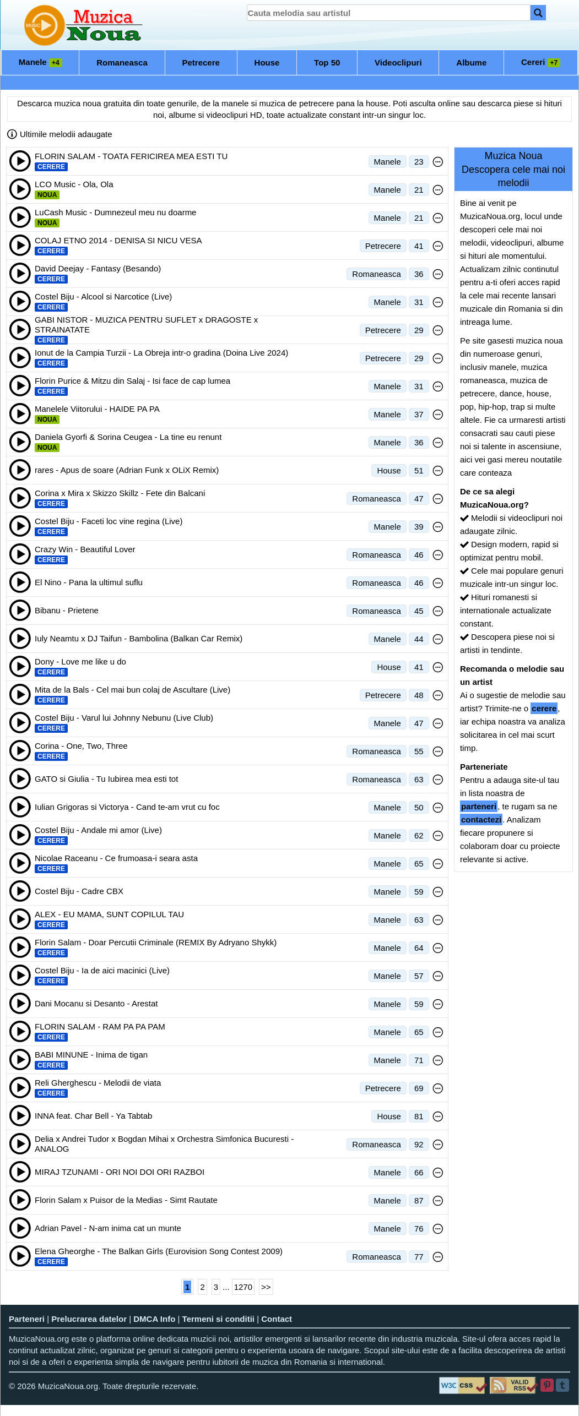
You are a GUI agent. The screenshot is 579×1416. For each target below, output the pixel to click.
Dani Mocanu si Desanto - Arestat (96, 1003)
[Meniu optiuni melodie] (438, 162)
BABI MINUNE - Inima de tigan (91, 1054)
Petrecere (201, 62)
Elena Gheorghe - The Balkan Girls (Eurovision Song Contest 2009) (159, 1251)
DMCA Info (154, 1319)
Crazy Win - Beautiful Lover (85, 549)
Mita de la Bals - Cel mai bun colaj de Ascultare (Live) (132, 689)
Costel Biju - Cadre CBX (79, 891)
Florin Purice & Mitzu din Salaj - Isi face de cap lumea (132, 380)
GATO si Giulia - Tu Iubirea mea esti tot (106, 778)
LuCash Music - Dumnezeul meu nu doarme (115, 212)
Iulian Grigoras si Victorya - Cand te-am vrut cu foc (127, 807)
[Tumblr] (563, 1385)
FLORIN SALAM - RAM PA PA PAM (100, 1026)
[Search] (538, 12)
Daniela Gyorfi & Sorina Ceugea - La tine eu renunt (128, 437)
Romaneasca (122, 62)
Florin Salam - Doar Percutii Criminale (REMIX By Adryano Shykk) (156, 942)
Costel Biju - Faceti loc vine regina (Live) (108, 521)
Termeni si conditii (218, 1319)
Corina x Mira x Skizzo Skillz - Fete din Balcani (120, 493)
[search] (389, 12)
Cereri (540, 62)
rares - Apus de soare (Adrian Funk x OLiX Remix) (127, 470)
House (267, 62)
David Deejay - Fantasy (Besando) (98, 268)
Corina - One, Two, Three (81, 745)
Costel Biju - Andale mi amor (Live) (98, 830)
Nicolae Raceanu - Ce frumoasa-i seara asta (116, 858)
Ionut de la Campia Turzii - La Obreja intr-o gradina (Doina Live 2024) (161, 352)
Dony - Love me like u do (80, 661)
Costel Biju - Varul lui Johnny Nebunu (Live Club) (124, 717)
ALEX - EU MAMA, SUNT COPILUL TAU (109, 914)
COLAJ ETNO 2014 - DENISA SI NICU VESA (118, 240)
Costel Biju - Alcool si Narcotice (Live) (103, 296)
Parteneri (27, 1319)
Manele (40, 62)
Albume (471, 62)
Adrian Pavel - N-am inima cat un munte (108, 1228)
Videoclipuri (398, 62)
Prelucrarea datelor (89, 1319)
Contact (276, 1319)
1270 (243, 1287)
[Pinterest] (547, 1385)
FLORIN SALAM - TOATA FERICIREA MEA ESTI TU (131, 156)
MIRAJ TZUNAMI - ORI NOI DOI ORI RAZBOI (119, 1172)
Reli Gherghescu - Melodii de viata (98, 1082)
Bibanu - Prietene (67, 610)
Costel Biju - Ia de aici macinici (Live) (102, 970)
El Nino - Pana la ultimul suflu (89, 582)
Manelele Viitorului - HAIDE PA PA (97, 408)
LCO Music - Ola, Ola (74, 184)
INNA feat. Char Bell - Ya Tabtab (93, 1115)
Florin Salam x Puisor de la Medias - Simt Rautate (126, 1200)
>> (266, 1287)
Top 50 (327, 62)
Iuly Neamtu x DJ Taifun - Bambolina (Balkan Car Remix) (138, 638)
